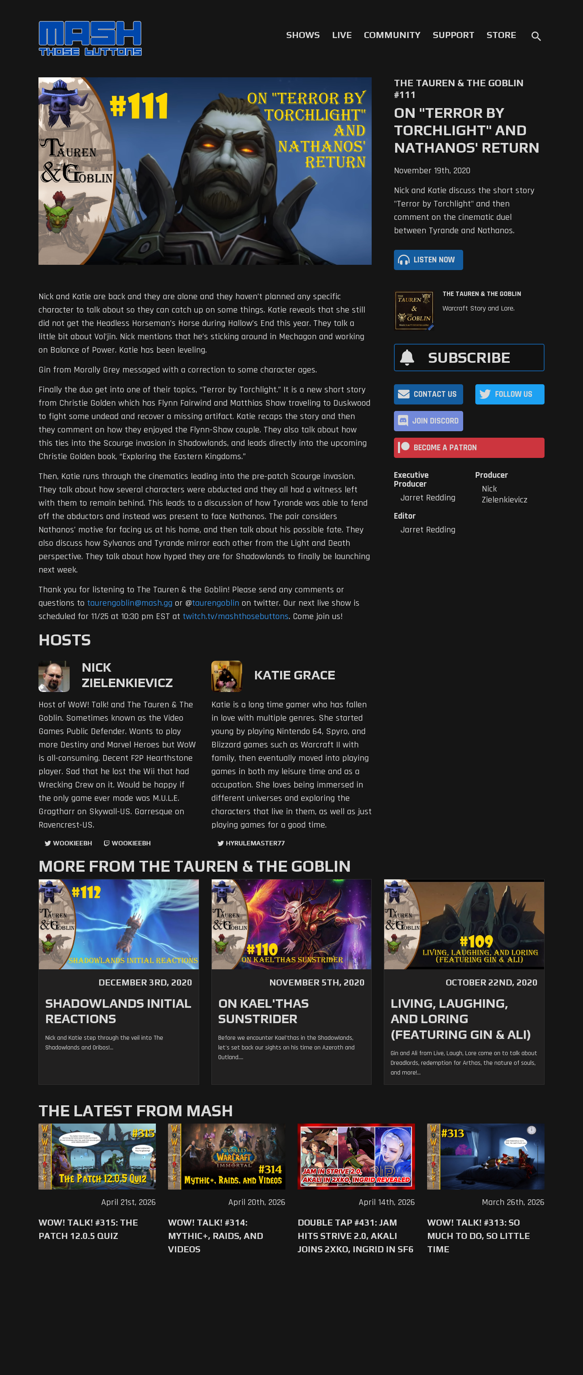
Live (342, 35)
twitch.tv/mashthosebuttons (236, 616)
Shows (303, 35)
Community (392, 35)
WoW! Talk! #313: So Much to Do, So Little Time (478, 1235)
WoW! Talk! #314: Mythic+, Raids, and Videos (215, 1235)
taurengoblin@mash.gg (129, 603)
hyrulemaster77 (255, 843)
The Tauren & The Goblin (482, 294)
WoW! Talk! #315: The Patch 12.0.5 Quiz (88, 1229)
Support (453, 35)
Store (501, 35)
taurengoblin (215, 603)
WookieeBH (72, 843)
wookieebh (131, 843)
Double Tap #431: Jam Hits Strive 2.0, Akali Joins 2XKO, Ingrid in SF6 (356, 1235)
